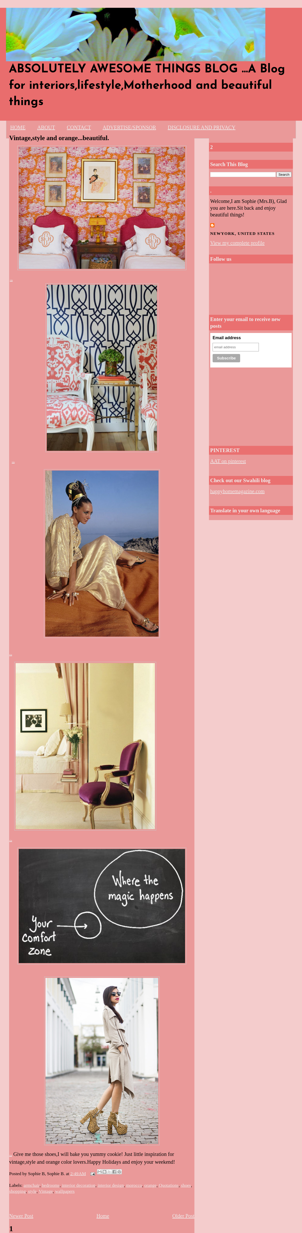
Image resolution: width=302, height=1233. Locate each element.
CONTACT (79, 127)
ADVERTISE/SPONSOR (129, 127)
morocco (134, 1185)
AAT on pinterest (228, 461)
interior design (111, 1185)
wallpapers (65, 1191)
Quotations (169, 1185)
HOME (17, 127)
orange (150, 1185)
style (32, 1191)
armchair (32, 1185)
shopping (17, 1191)
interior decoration (78, 1185)
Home (102, 1216)
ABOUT (46, 127)
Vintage (46, 1191)
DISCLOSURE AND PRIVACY (201, 127)
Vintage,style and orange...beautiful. (59, 137)
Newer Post (21, 1216)
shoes (186, 1185)
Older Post (183, 1216)
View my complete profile (237, 243)
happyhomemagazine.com (237, 491)
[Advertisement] (251, 405)
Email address (227, 338)
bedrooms (51, 1185)
